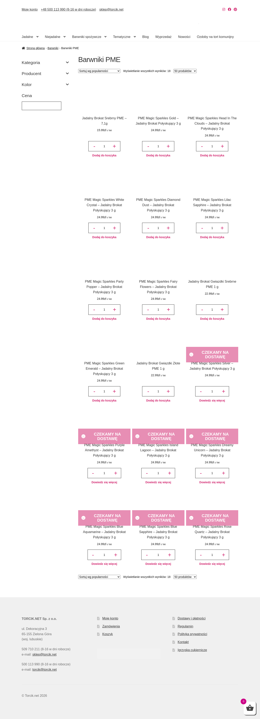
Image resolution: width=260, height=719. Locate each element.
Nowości (184, 37)
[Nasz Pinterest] (235, 9)
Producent (45, 73)
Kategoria (45, 62)
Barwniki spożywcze (86, 37)
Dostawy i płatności (192, 618)
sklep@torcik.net (111, 9)
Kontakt (183, 642)
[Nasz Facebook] (229, 9)
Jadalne (27, 37)
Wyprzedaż (163, 37)
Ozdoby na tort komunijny (215, 37)
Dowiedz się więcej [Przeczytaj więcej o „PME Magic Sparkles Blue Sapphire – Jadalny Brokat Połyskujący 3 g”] (158, 563)
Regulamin (185, 626)
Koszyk (107, 634)
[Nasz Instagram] (223, 9)
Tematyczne (121, 37)
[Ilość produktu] (104, 146)
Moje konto (30, 9)
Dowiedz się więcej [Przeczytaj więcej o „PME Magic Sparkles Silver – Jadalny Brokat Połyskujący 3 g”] (212, 400)
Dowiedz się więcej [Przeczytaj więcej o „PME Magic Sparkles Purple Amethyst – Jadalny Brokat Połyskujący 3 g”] (104, 482)
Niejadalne (52, 37)
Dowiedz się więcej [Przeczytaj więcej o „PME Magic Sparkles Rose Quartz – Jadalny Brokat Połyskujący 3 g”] (212, 563)
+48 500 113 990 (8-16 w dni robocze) (68, 9)
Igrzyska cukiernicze (192, 650)
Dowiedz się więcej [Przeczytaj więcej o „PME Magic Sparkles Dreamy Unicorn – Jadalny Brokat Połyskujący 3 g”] (212, 482)
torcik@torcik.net (44, 669)
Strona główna (35, 48)
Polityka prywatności (192, 634)
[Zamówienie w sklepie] (99, 71)
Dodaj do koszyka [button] (104, 155)
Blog (145, 37)
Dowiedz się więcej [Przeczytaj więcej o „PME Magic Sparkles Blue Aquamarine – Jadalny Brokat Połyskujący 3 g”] (104, 563)
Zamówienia (111, 626)
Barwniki (53, 48)
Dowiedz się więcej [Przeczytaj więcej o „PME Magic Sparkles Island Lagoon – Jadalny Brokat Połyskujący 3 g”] (158, 482)
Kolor (45, 84)
